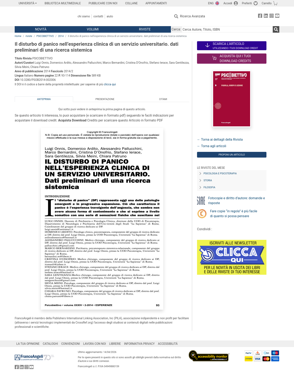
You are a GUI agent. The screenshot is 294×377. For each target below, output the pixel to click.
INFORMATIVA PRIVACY (139, 343)
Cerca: (176, 29)
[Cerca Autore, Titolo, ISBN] (227, 29)
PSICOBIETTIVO (45, 36)
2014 (61, 36)
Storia (208, 180)
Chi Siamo (84, 16)
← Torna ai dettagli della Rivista (220, 139)
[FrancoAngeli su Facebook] (260, 16)
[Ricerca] (276, 29)
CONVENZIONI (70, 343)
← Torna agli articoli (211, 146)
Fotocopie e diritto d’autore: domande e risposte (236, 200)
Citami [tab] (163, 99)
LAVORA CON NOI (94, 343)
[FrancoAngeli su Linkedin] (266, 16)
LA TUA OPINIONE (28, 343)
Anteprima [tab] (44, 99)
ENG (211, 3)
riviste (29, 36)
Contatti (98, 16)
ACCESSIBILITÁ (168, 343)
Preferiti (247, 3)
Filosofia (209, 187)
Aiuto (110, 16)
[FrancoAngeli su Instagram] (272, 16)
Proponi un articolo (231, 154)
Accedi (227, 3)
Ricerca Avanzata (192, 16)
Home (18, 36)
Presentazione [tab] (104, 99)
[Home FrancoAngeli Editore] (42, 16)
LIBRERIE (115, 343)
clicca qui (110, 84)
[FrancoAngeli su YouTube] (277, 16)
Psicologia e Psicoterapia (220, 173)
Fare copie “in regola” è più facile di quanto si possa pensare (233, 213)
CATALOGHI (50, 343)
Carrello (267, 3)
